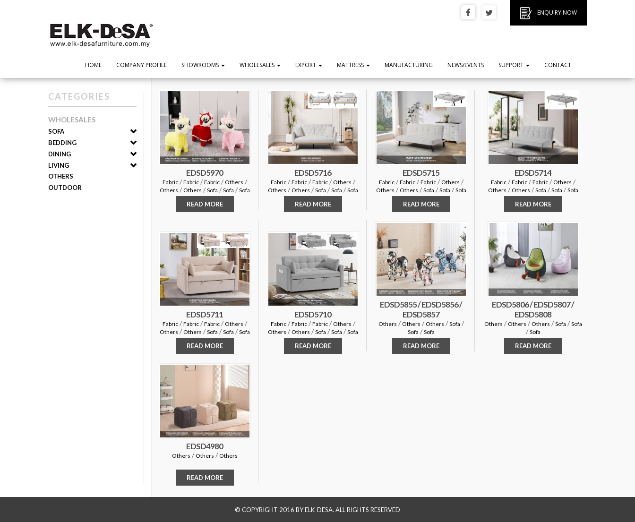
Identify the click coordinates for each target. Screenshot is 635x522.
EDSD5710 (312, 314)
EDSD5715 (421, 173)
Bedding (62, 142)
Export (308, 65)
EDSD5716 (312, 173)
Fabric (170, 182)
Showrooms (203, 65)
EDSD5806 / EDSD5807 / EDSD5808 (533, 309)
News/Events (465, 65)
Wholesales (260, 65)
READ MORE (205, 204)
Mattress (353, 65)
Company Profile (141, 65)
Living (58, 165)
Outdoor (65, 187)
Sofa (56, 131)
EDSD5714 (533, 173)
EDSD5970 (204, 173)
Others (60, 176)
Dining (59, 154)
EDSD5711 (204, 314)
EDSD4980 (204, 446)
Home (93, 65)
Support (514, 65)
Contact (557, 65)
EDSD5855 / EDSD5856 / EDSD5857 (421, 309)
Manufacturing (409, 65)
